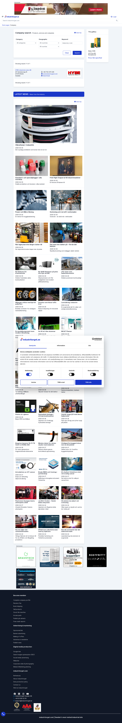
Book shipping (17, 606)
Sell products (17, 609)
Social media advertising (21, 657)
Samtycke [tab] (32, 345)
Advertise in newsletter (20, 639)
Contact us (16, 685)
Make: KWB (91, 51)
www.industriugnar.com (49, 74)
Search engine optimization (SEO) (24, 654)
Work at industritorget (20, 688)
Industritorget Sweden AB (22, 696)
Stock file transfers (19, 612)
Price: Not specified (95, 58)
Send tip (77, 33)
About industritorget (19, 678)
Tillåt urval (61, 382)
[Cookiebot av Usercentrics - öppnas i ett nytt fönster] (93, 339)
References (17, 675)
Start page (5, 25)
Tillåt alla (88, 382)
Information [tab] (61, 345)
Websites (16, 660)
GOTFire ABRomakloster (92, 54)
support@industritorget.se (22, 701)
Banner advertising (19, 633)
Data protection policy (20, 682)
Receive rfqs (17, 603)
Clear (67, 53)
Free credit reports (19, 621)
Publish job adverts (19, 618)
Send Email (45, 76)
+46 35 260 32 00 (19, 698)
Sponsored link (18, 630)
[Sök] (117, 20)
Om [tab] (89, 345)
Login (113, 17)
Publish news (17, 642)
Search (77, 53)
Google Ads (17, 651)
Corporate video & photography (23, 664)
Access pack (17, 615)
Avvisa (33, 382)
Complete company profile (21, 600)
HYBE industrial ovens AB (23, 70)
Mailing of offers (18, 636)
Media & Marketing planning (22, 667)
